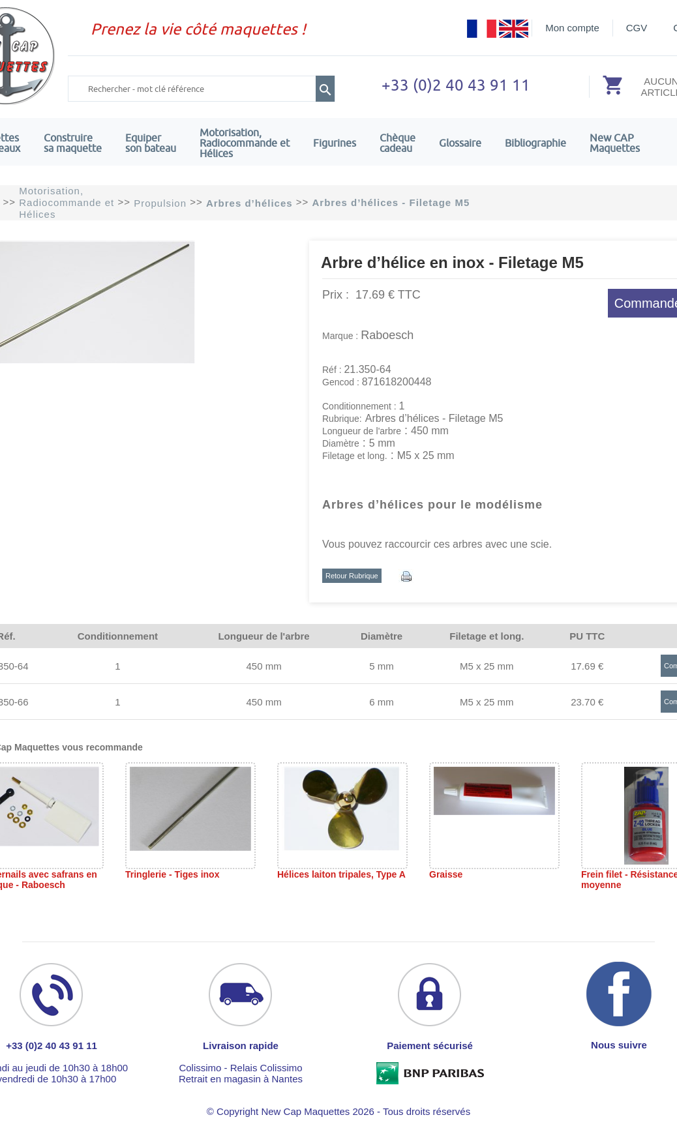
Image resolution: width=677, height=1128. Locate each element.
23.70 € (587, 701)
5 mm (381, 666)
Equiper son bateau (150, 143)
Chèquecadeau (397, 143)
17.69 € (587, 666)
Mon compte (572, 27)
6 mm (381, 701)
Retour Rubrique (351, 576)
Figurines (334, 143)
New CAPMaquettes (615, 143)
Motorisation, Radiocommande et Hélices (245, 142)
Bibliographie (535, 143)
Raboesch (387, 335)
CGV (637, 27)
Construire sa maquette (73, 143)
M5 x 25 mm (487, 666)
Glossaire (460, 143)
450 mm (263, 666)
